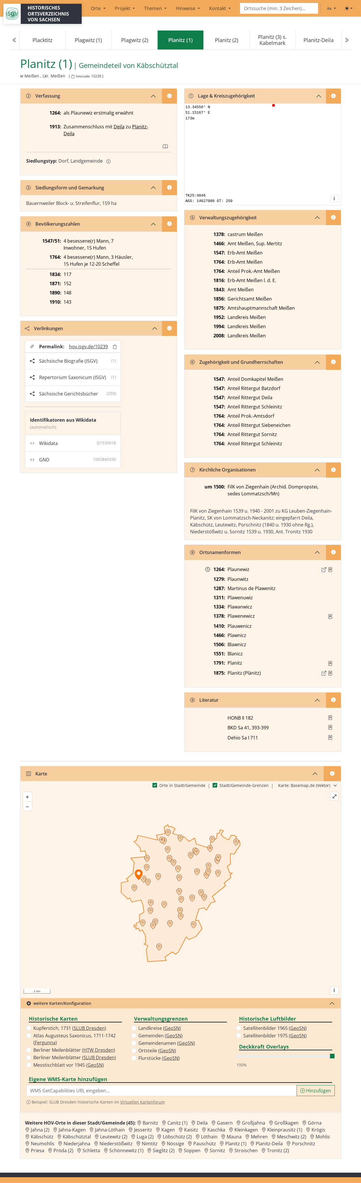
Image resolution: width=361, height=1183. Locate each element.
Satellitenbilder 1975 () (275, 1035)
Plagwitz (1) (88, 40)
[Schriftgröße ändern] (331, 8)
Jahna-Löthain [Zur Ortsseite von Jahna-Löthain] (110, 1130)
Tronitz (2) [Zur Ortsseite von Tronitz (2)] (278, 1150)
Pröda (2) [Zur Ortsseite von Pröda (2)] (63, 1150)
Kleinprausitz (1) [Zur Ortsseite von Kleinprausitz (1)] (284, 1130)
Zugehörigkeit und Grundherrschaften (236, 362)
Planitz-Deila (318, 40)
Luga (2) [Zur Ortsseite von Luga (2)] (145, 1136)
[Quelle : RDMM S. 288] (330, 616)
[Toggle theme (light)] (348, 8)
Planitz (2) (226, 40)
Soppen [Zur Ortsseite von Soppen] (192, 1150)
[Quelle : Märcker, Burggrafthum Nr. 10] (330, 569)
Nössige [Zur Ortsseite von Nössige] (175, 1143)
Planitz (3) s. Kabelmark (272, 39)
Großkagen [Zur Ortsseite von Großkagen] (286, 1123)
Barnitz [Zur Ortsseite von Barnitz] (150, 1123)
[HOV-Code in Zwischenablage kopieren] (73, 77)
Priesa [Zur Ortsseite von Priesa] (37, 1150)
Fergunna (45, 1042)
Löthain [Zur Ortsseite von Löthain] (209, 1136)
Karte (36, 774)
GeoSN (94, 1065)
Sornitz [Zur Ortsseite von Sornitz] (217, 1150)
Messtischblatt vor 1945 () (68, 1065)
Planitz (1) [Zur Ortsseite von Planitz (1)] (236, 1143)
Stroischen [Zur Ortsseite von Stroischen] (246, 1150)
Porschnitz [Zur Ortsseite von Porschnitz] (303, 1143)
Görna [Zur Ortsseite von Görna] (315, 1123)
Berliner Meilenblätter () (74, 1050)
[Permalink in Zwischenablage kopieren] (114, 346)
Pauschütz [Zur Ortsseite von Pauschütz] (204, 1143)
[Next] (346, 40)
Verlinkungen (44, 328)
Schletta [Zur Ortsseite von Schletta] (91, 1150)
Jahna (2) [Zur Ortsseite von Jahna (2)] (40, 1130)
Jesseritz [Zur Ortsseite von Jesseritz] (143, 1130)
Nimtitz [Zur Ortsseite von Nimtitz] (150, 1143)
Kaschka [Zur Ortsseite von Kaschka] (216, 1130)
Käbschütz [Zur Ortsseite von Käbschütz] (42, 1136)
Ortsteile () (157, 1050)
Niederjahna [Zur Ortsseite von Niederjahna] (77, 1143)
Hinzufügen (315, 1090)
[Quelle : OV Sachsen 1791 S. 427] (330, 663)
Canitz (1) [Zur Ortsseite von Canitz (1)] (177, 1123)
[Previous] (15, 40)
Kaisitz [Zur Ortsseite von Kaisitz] (191, 1130)
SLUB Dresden (89, 1028)
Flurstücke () (159, 1058)
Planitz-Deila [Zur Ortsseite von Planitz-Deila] (269, 1143)
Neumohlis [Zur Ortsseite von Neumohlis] (42, 1143)
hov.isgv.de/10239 (88, 346)
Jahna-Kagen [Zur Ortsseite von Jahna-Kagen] (72, 1130)
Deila (119, 126)
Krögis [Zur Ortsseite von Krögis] (318, 1130)
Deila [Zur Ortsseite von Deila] (202, 1123)
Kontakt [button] (218, 8)
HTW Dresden (98, 1050)
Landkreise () (159, 1028)
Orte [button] (96, 8)
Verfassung (43, 96)
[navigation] (180, 40)
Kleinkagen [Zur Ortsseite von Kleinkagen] (246, 1130)
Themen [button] (153, 8)
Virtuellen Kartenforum (142, 1102)
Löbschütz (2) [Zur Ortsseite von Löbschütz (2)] (177, 1136)
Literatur (204, 700)
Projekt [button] (123, 8)
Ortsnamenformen (215, 552)
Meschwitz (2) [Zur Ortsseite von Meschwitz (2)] (291, 1136)
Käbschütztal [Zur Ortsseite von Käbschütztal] (77, 1136)
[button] (330, 569)
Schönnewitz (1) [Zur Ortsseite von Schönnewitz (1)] (126, 1150)
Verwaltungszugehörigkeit (223, 217)
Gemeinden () (160, 1035)
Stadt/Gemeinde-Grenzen (244, 785)
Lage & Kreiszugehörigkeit (222, 96)
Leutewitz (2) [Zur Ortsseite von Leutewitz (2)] (113, 1136)
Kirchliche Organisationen (223, 470)
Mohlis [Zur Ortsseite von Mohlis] (323, 1136)
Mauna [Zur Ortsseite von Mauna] (234, 1136)
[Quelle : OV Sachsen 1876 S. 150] (330, 673)
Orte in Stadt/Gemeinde (182, 785)
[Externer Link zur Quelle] (323, 569)
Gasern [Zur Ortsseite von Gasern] (225, 1123)
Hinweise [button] (186, 8)
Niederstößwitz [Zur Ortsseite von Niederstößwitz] (116, 1143)
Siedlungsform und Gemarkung (65, 188)
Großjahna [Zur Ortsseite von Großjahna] (253, 1123)
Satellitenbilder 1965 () (275, 1028)
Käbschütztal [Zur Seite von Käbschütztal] (157, 65)
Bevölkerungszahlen (53, 224)
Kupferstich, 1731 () (69, 1028)
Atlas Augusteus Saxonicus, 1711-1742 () (74, 1039)
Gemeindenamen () (166, 1043)
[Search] (279, 8)
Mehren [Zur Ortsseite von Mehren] (259, 1136)
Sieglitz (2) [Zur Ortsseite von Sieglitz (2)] (164, 1150)
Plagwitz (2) (134, 40)
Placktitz (42, 40)
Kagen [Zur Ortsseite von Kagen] (168, 1130)
